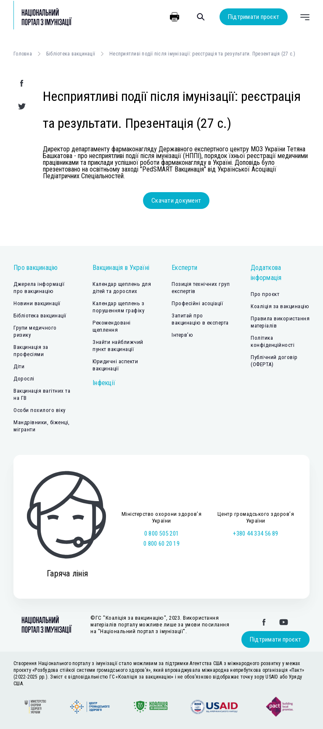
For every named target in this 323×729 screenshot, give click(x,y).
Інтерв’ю (182, 335)
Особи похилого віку (39, 410)
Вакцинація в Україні (121, 268)
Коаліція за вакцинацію (280, 306)
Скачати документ (176, 200)
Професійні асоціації (197, 303)
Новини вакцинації (37, 303)
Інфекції (104, 383)
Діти (18, 366)
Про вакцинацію (35, 268)
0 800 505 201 (161, 533)
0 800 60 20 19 (161, 543)
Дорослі (23, 378)
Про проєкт (265, 294)
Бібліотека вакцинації (70, 54)
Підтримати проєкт (253, 17)
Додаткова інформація (266, 273)
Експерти (184, 268)
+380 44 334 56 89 (255, 533)
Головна (22, 54)
